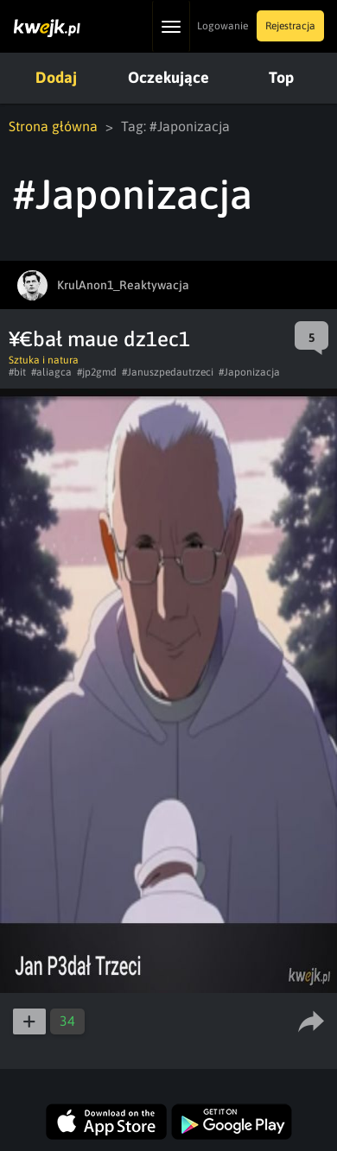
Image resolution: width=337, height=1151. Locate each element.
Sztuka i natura (44, 360)
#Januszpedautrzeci (167, 372)
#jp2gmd (97, 372)
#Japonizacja (249, 372)
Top (281, 77)
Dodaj (56, 77)
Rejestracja (290, 26)
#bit (17, 372)
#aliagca (51, 372)
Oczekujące (168, 77)
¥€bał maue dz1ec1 (99, 339)
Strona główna (53, 126)
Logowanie (222, 26)
